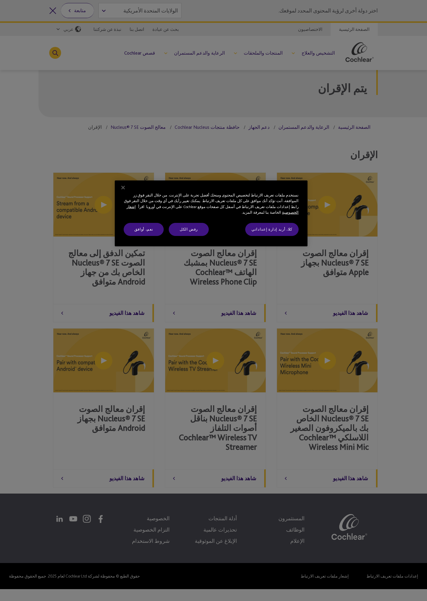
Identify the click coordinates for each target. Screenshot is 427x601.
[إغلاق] (123, 187)
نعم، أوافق (143, 229)
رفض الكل (189, 229)
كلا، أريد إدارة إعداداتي (271, 229)
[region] (211, 213)
